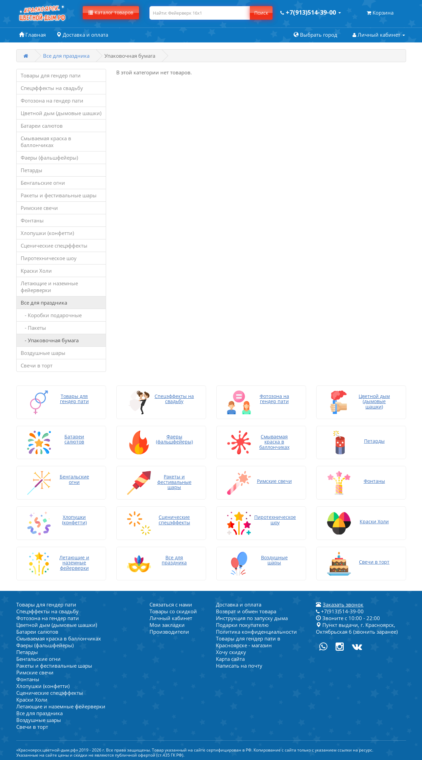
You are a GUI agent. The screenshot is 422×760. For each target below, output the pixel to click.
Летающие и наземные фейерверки (49, 286)
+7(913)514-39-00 (340, 610)
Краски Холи (36, 270)
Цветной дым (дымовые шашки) (61, 113)
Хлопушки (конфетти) (47, 233)
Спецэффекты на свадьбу (52, 88)
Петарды (31, 170)
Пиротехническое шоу (49, 258)
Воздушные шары (43, 352)
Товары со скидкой (173, 610)
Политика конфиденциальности (256, 630)
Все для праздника (66, 55)
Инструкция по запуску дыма (252, 616)
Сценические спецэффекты (54, 245)
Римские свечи (39, 207)
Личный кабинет (170, 616)
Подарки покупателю (242, 623)
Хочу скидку (231, 650)
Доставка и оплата (238, 603)
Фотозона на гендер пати (52, 100)
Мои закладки (167, 623)
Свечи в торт (37, 365)
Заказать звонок (343, 603)
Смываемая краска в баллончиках (46, 141)
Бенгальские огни (43, 182)
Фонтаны (32, 220)
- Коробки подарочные (51, 315)
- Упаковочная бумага (50, 340)
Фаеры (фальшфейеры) (49, 157)
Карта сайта (230, 657)
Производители (169, 630)
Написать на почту (239, 664)
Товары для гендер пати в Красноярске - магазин (248, 640)
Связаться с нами (170, 603)
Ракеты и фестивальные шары (59, 195)
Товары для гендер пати (51, 75)
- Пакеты (33, 327)
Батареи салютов (42, 125)
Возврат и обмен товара (246, 610)
